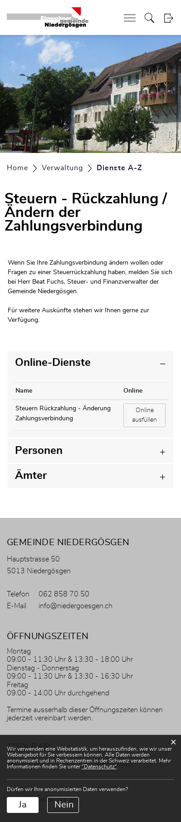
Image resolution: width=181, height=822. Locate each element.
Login (168, 18)
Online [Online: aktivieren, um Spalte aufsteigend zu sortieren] (132, 391)
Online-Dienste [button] (53, 362)
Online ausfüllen (149, 414)
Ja (23, 804)
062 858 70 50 (64, 594)
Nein (63, 804)
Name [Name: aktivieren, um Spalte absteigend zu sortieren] (23, 391)
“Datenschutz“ (99, 766)
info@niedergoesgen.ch (76, 606)
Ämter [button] (31, 475)
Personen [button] (39, 450)
